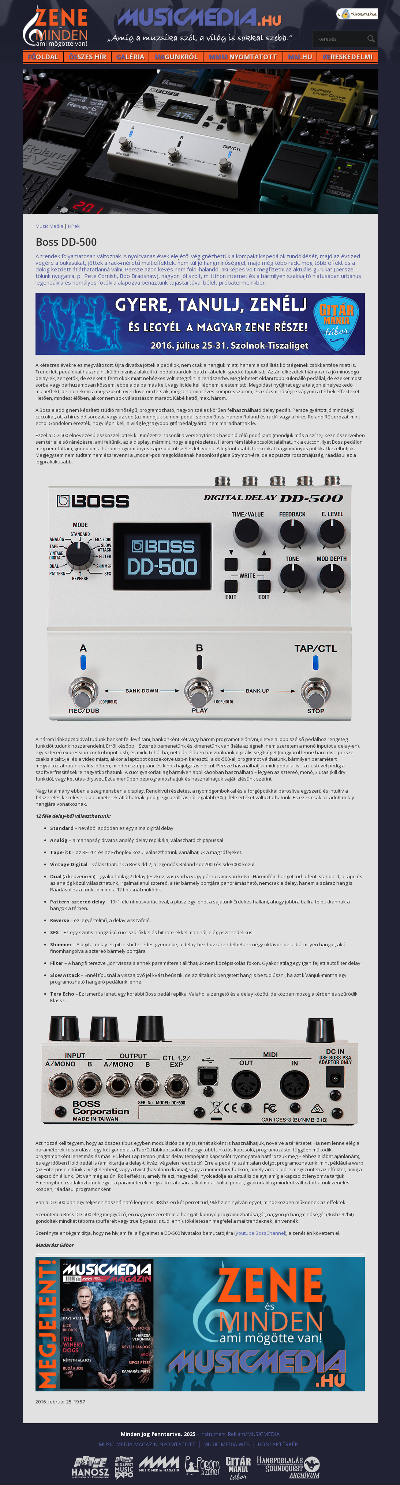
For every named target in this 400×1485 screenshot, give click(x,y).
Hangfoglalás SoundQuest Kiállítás (288, 1468)
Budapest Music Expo (124, 1468)
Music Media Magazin (159, 1468)
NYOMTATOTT (243, 56)
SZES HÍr (87, 56)
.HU (300, 56)
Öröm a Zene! (202, 1468)
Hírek (74, 226)
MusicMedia (56, 26)
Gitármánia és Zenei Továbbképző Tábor (238, 1468)
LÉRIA (130, 56)
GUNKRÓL (176, 56)
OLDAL (43, 56)
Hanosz (90, 1468)
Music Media (49, 226)
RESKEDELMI (347, 56)
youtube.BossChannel (260, 1233)
